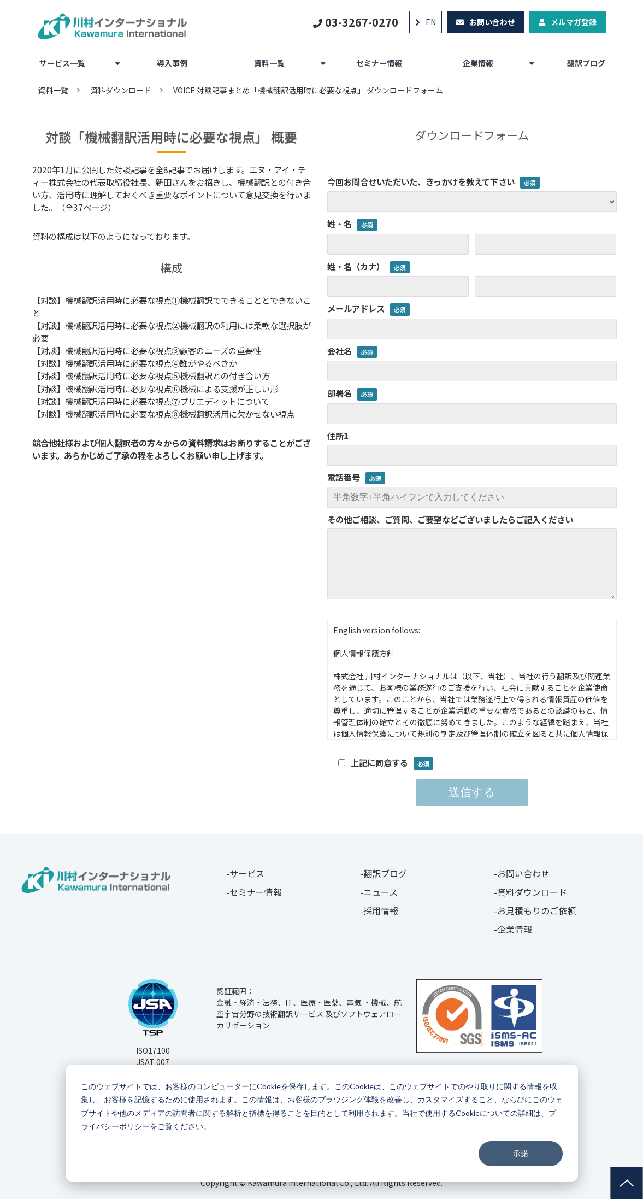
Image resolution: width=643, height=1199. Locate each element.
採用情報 (380, 910)
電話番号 (343, 477)
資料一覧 (269, 62)
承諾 (520, 1153)
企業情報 (478, 62)
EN (431, 21)
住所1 (338, 436)
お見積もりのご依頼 (536, 910)
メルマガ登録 (574, 21)
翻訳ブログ (586, 62)
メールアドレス (356, 308)
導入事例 (172, 62)
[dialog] (322, 1123)
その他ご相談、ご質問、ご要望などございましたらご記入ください (450, 519)
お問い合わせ (492, 21)
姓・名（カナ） (356, 266)
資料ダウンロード (120, 90)
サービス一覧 (62, 62)
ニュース (380, 891)
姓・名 (339, 224)
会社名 (339, 351)
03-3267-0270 (361, 22)
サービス (246, 873)
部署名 (339, 393)
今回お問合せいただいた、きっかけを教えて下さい (421, 181)
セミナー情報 (379, 62)
